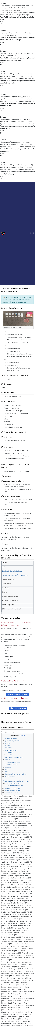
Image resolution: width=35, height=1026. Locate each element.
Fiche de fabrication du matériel (15, 698)
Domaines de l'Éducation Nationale (12, 571)
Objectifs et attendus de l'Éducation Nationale (15, 575)
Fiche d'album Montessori (12, 680)
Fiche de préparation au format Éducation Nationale (16, 624)
